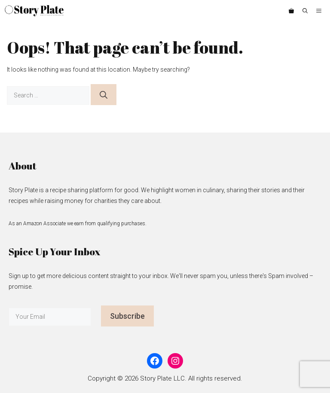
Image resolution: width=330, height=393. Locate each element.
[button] (305, 10)
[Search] (103, 94)
